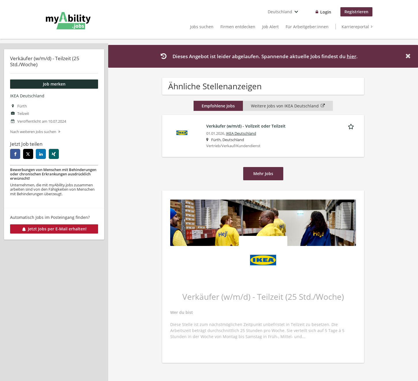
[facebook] (15, 154)
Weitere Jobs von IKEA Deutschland (288, 106)
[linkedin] (41, 154)
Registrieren (356, 11)
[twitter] (28, 154)
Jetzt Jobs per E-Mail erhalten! (54, 229)
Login (325, 12)
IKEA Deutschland (27, 95)
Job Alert (270, 26)
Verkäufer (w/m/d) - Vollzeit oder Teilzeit (246, 126)
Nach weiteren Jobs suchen (33, 131)
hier (351, 56)
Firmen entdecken (237, 26)
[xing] (54, 154)
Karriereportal (355, 26)
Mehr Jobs (263, 173)
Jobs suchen (201, 26)
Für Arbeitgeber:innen (307, 26)
